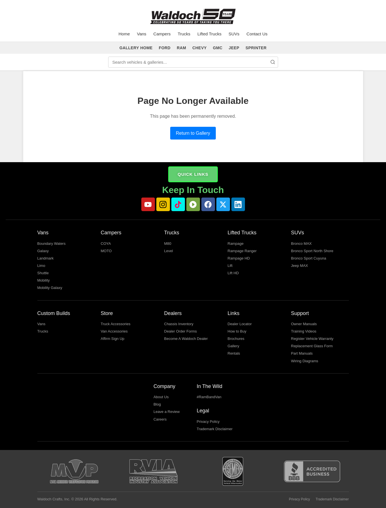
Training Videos (304, 331)
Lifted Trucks (209, 33)
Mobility (43, 280)
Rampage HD (239, 258)
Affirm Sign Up (113, 338)
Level (168, 251)
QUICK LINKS (193, 174)
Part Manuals (302, 353)
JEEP (234, 48)
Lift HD (233, 273)
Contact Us (256, 33)
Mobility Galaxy (49, 288)
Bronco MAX (301, 243)
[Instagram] (163, 204)
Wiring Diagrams (304, 361)
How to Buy (237, 331)
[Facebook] (208, 204)
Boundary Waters (51, 243)
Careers (160, 419)
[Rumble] (193, 204)
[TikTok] (178, 204)
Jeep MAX (299, 265)
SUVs (234, 33)
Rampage (236, 243)
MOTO (106, 251)
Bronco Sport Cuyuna (308, 258)
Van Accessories (114, 331)
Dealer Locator (240, 324)
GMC (218, 48)
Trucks (184, 33)
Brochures (236, 338)
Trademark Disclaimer (215, 429)
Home (124, 33)
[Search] (272, 62)
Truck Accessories (116, 324)
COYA (106, 243)
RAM (181, 48)
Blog (157, 404)
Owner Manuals (304, 324)
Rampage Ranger (242, 251)
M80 (167, 243)
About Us (161, 397)
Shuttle (43, 273)
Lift (230, 265)
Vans (141, 33)
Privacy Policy (208, 421)
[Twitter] (223, 204)
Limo (41, 265)
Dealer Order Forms (180, 331)
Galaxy (43, 251)
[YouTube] (148, 204)
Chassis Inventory (178, 324)
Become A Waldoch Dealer (186, 338)
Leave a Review (166, 412)
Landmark (45, 258)
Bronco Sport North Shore (312, 251)
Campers (162, 33)
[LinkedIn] (238, 204)
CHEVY (199, 48)
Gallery (233, 346)
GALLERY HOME (136, 48)
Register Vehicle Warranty (312, 338)
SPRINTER (256, 48)
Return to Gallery (193, 133)
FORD (164, 48)
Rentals (234, 353)
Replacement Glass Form (312, 346)
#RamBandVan (209, 397)
